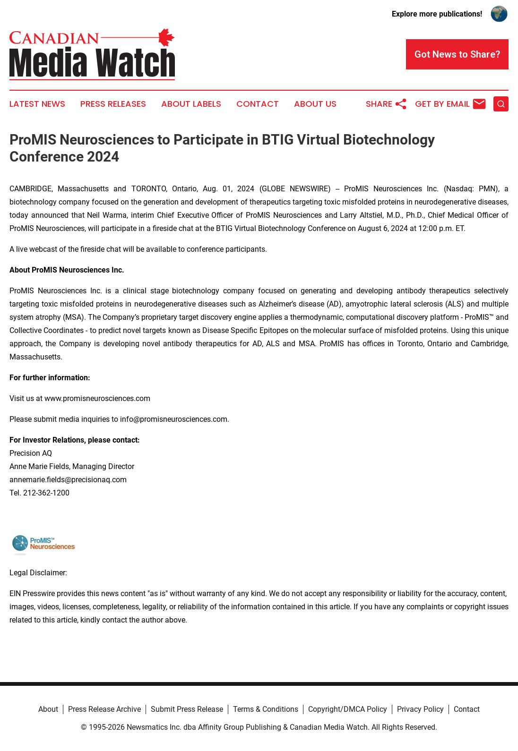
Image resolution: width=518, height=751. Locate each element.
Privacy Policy (420, 709)
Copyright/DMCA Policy (347, 709)
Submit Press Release (187, 709)
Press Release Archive (104, 709)
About (48, 709)
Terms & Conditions (265, 709)
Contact (257, 104)
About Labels (191, 104)
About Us (315, 104)
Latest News (37, 104)
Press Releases (113, 104)
